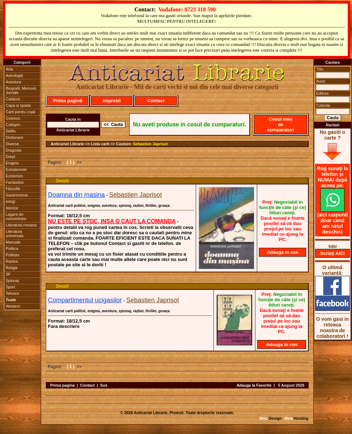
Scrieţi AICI (332, 253)
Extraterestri (16, 169)
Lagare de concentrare (16, 216)
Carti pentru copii (20, 112)
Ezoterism (14, 176)
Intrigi (10, 201)
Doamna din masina (76, 194)
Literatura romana (21, 225)
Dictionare (14, 137)
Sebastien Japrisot (150, 144)
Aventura (13, 82)
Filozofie (13, 189)
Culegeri (13, 124)
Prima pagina (62, 385)
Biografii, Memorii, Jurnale (21, 90)
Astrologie (14, 75)
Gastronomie (17, 195)
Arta (9, 69)
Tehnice (12, 293)
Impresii (112, 100)
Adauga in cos (282, 252)
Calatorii (13, 99)
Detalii (62, 180)
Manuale (13, 242)
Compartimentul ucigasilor (85, 300)
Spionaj (12, 280)
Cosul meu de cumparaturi (280, 124)
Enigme (12, 163)
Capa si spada (18, 105)
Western (13, 306)
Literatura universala (14, 233)
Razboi (12, 261)
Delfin (11, 131)
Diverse (12, 144)
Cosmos (13, 118)
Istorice (12, 208)
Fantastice (15, 182)
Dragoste (14, 150)
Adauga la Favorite (254, 385)
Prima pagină (67, 100)
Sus (103, 385)
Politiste (13, 255)
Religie (12, 268)
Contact (155, 100)
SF (8, 274)
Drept (10, 157)
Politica (12, 248)
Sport (10, 287)
